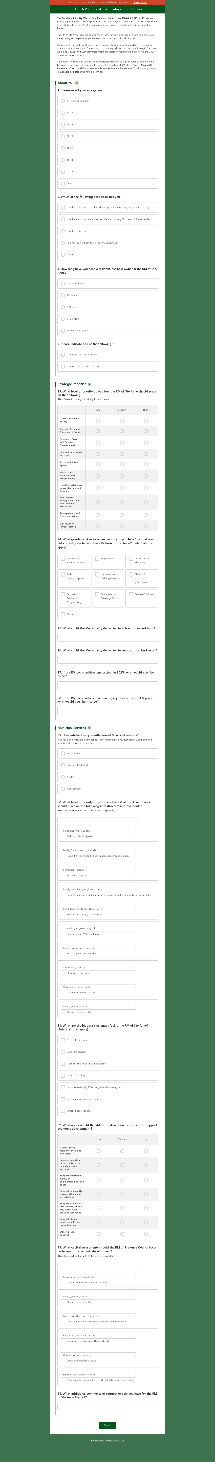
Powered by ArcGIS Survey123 (107, 1446)
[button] (77, 83)
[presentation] (107, 101)
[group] (107, 395)
